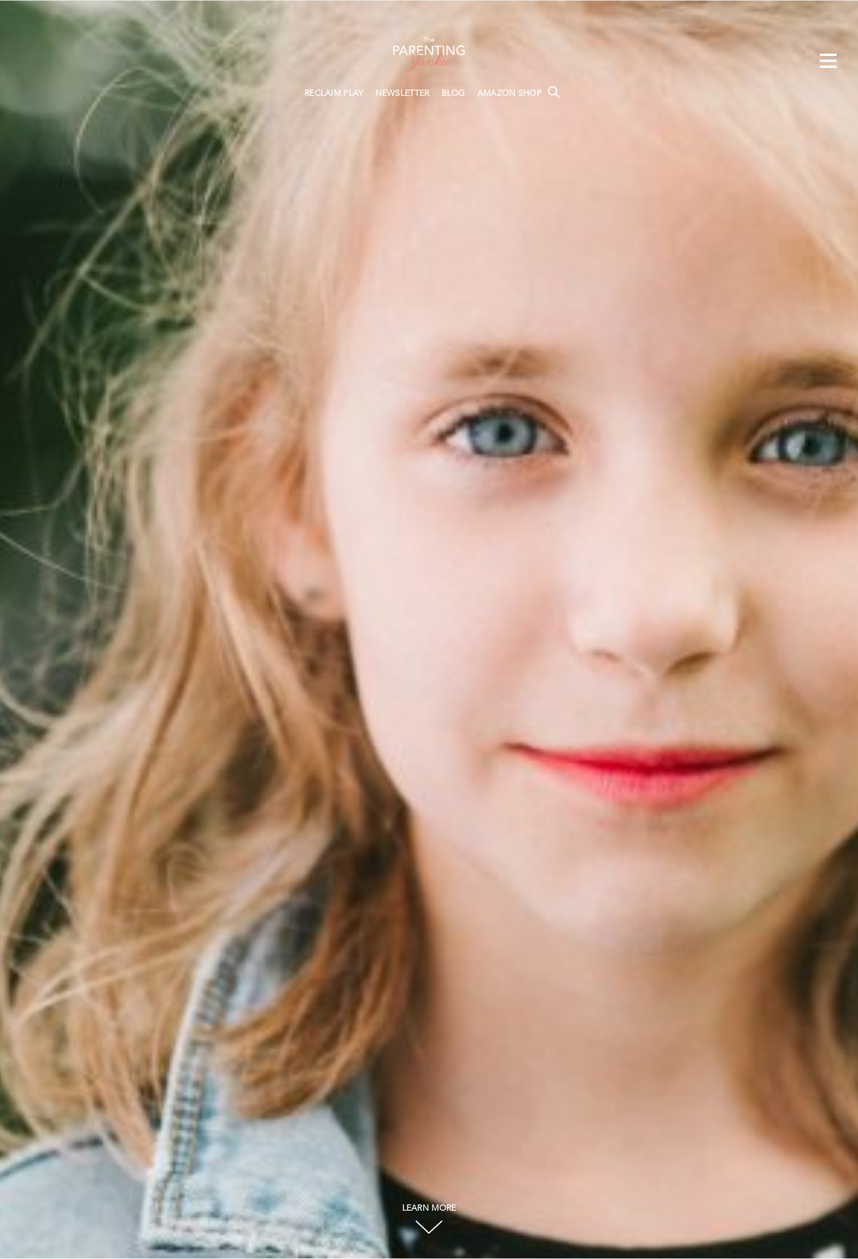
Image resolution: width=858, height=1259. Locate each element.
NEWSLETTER (402, 93)
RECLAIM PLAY (333, 93)
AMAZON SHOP (509, 93)
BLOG (453, 93)
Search (553, 92)
